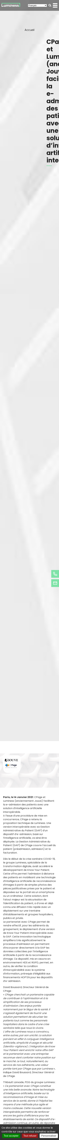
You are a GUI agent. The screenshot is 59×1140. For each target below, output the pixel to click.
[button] (49, 5)
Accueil (29, 30)
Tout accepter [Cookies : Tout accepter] (11, 1135)
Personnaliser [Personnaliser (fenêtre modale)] (48, 1135)
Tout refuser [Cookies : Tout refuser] (29, 1135)
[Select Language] (37, 5)
